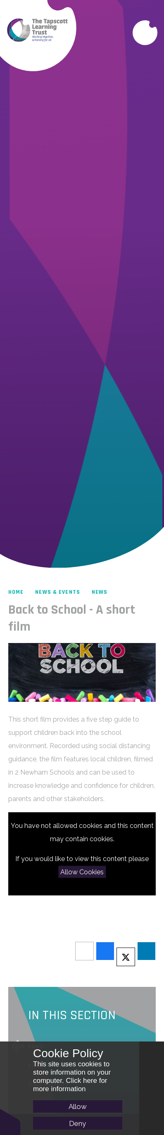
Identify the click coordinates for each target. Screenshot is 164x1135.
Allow (78, 1106)
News (99, 592)
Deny (77, 1123)
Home (16, 592)
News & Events (57, 592)
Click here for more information (70, 1085)
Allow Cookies (82, 872)
